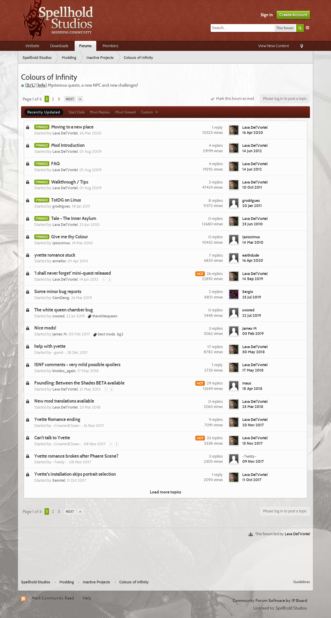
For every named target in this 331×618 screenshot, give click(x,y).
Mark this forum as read (232, 98)
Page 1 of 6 (32, 99)
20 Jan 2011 (252, 205)
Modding (66, 582)
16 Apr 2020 (252, 132)
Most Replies (100, 112)
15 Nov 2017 (252, 443)
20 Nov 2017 (253, 424)
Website (32, 45)
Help (87, 598)
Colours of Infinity (134, 582)
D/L (30, 85)
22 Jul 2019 (251, 315)
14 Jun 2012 (252, 150)
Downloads (59, 45)
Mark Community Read (53, 598)
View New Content (273, 45)
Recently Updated (43, 112)
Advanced (307, 27)
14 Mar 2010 (252, 242)
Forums (85, 45)
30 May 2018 (253, 351)
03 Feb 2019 (253, 333)
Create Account (293, 14)
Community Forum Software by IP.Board (270, 600)
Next (70, 99)
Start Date (77, 112)
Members (110, 45)
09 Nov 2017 (253, 461)
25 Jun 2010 (252, 223)
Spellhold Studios (35, 582)
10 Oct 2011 (252, 187)
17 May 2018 (253, 370)
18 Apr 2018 (252, 388)
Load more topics (165, 492)
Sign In (267, 14)
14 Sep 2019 (252, 278)
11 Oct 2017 (251, 479)
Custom (150, 112)
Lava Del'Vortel (297, 533)
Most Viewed (125, 112)
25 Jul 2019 (251, 297)
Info (41, 85)
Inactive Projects (96, 582)
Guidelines (301, 581)
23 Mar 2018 (252, 406)
